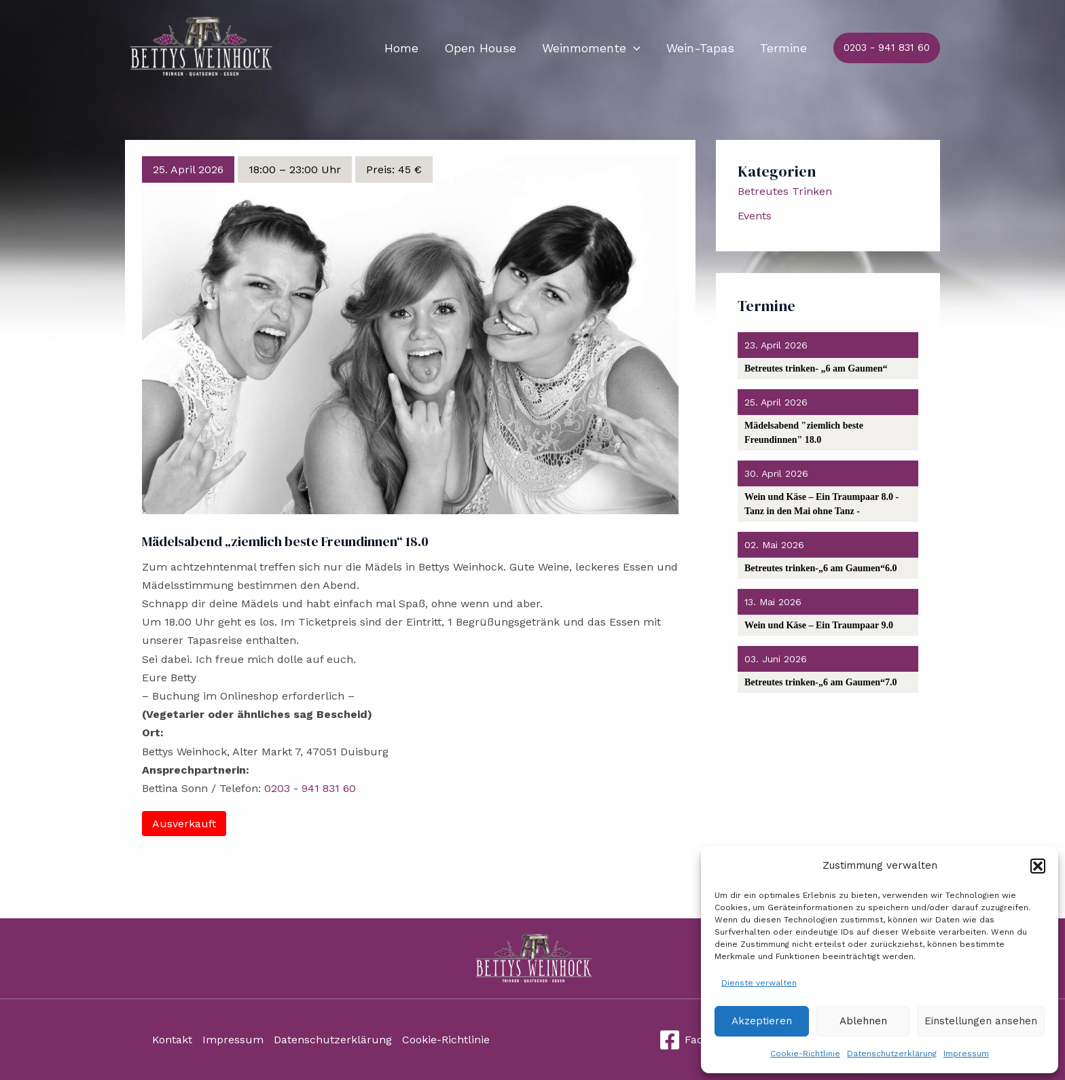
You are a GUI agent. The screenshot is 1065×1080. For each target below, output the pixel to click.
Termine (784, 48)
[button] (1038, 866)
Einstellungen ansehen (980, 1021)
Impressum (966, 1053)
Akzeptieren (762, 1021)
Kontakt (172, 1039)
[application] (637, 48)
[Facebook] (697, 1040)
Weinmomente (594, 48)
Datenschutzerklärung (892, 1053)
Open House (485, 48)
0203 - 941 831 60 (310, 788)
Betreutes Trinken (785, 191)
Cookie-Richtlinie (805, 1053)
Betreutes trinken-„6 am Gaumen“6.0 (820, 568)
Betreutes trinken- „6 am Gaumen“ (816, 368)
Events (755, 215)
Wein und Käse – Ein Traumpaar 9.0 (818, 625)
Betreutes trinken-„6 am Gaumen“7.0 (820, 682)
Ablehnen (863, 1021)
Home (408, 48)
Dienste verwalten (759, 983)
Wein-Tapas (702, 48)
